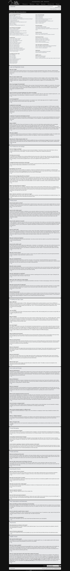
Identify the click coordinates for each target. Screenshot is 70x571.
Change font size (48, 6)
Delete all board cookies (50, 568)
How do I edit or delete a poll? (15, 43)
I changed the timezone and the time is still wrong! (18, 30)
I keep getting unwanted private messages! (42, 27)
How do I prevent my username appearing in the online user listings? (21, 18)
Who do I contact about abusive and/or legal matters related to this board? (47, 58)
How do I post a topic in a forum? (15, 38)
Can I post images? (13, 57)
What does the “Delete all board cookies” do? (17, 25)
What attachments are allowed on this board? (43, 51)
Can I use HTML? (13, 55)
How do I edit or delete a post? (15, 39)
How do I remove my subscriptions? (41, 47)
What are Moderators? (39, 16)
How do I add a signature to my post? (16, 40)
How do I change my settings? (15, 28)
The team (43, 568)
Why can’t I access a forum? (14, 44)
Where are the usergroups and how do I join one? (43, 18)
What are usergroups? (39, 17)
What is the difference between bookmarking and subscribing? (45, 45)
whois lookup (35, 555)
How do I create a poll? (13, 41)
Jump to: (44, 565)
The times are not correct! (14, 29)
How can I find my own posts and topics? (42, 42)
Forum (57, 4)
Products (25, 4)
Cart (38, 4)
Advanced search (57, 7)
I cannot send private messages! (40, 26)
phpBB (31, 570)
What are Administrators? (39, 15)
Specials (32, 4)
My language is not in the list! (14, 31)
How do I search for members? (40, 41)
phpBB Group (39, 540)
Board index (13, 6)
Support (43, 4)
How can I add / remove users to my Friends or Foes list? (45, 34)
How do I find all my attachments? (41, 52)
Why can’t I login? (13, 15)
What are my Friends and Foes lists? (41, 33)
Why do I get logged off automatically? (16, 17)
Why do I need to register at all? (15, 16)
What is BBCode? (13, 54)
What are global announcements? (15, 58)
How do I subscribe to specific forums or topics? (43, 46)
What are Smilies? (13, 56)
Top (11, 74)
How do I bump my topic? (14, 51)
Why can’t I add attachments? (15, 45)
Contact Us (51, 4)
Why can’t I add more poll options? (15, 42)
